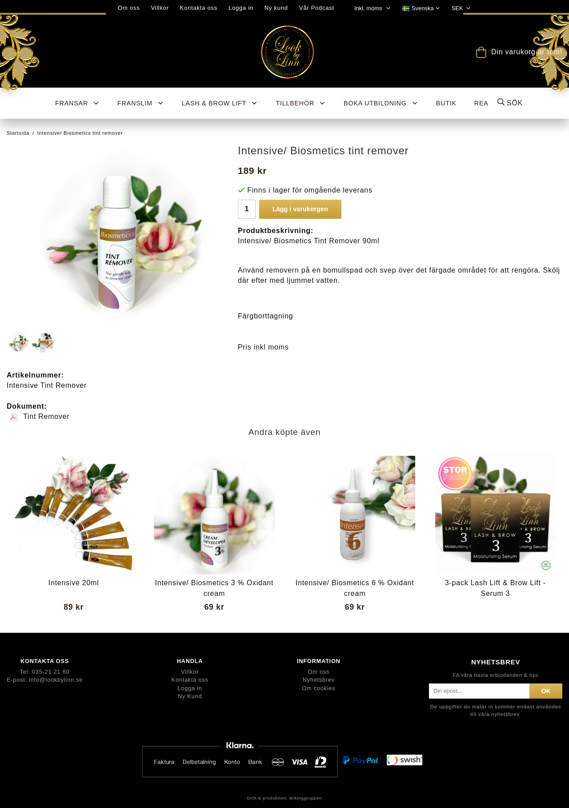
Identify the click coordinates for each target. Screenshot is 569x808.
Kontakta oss (198, 7)
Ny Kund (190, 696)
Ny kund (276, 7)
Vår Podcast (316, 7)
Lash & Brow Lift (220, 103)
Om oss (129, 7)
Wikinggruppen (305, 798)
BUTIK (446, 103)
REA (481, 103)
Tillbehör (301, 103)
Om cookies (318, 688)
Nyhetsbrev (319, 679)
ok (546, 691)
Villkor (159, 7)
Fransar (77, 103)
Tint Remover (39, 416)
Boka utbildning (381, 103)
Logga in (240, 7)
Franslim (140, 103)
